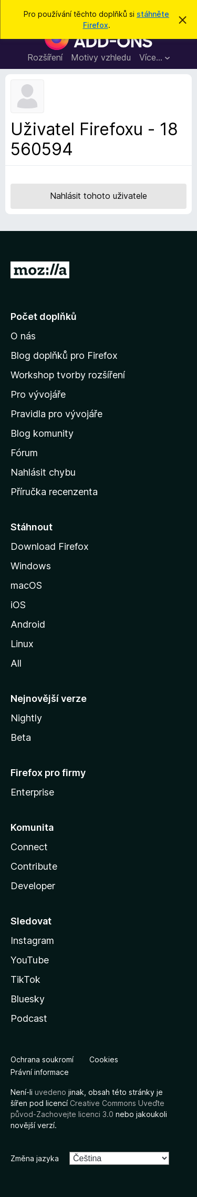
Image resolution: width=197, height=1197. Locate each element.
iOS (18, 604)
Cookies (103, 1059)
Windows (31, 565)
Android (28, 624)
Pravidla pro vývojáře (56, 413)
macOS (26, 585)
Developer (33, 885)
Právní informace (40, 1072)
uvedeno (51, 1092)
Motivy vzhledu (101, 57)
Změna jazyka (35, 1158)
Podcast (29, 1018)
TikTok (25, 979)
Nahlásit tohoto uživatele (98, 195)
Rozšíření (45, 57)
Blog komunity (42, 433)
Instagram (32, 940)
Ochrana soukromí (42, 1059)
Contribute (34, 866)
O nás (23, 335)
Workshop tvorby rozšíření (68, 374)
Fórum (24, 452)
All (16, 663)
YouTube (30, 959)
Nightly (26, 717)
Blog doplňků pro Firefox (64, 355)
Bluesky (28, 998)
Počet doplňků (44, 316)
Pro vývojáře (38, 394)
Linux (22, 643)
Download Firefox (50, 546)
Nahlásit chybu (43, 472)
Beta (21, 737)
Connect (29, 846)
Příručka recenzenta (54, 491)
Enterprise (32, 792)
